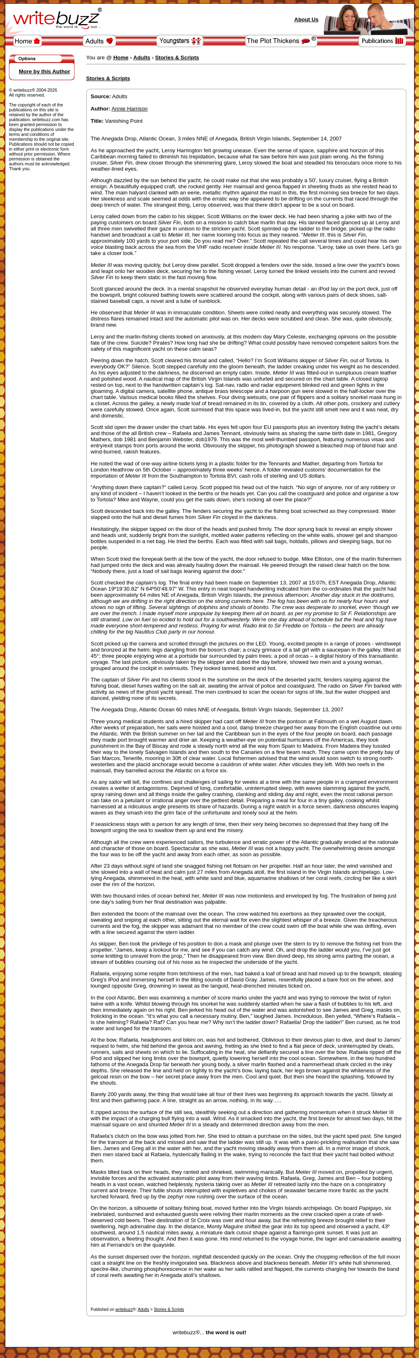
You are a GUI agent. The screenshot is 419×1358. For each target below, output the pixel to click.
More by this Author (44, 71)
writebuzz (124, 1309)
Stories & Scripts (169, 1309)
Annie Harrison (130, 109)
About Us (306, 19)
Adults (143, 1309)
